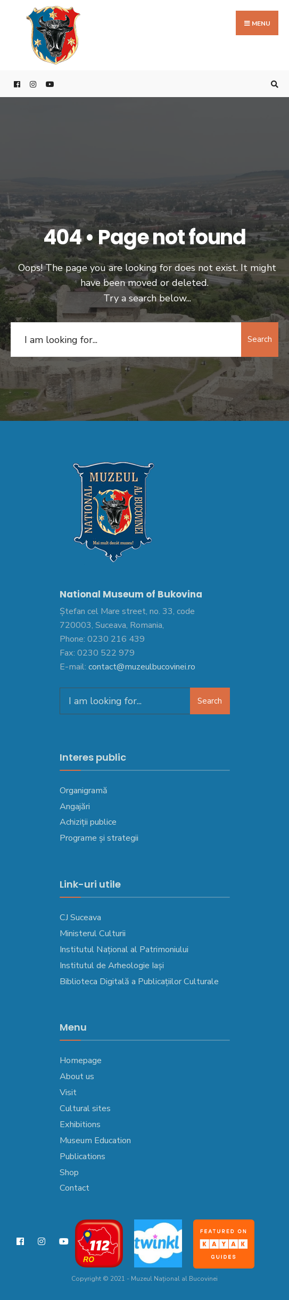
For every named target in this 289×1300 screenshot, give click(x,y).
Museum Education (95, 1140)
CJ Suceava (80, 917)
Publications (82, 1156)
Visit (68, 1092)
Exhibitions (80, 1124)
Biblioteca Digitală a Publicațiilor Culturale (139, 981)
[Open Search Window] (273, 84)
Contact (74, 1188)
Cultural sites (85, 1108)
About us (77, 1076)
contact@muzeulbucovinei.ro (141, 667)
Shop (69, 1172)
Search (259, 339)
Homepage (81, 1060)
